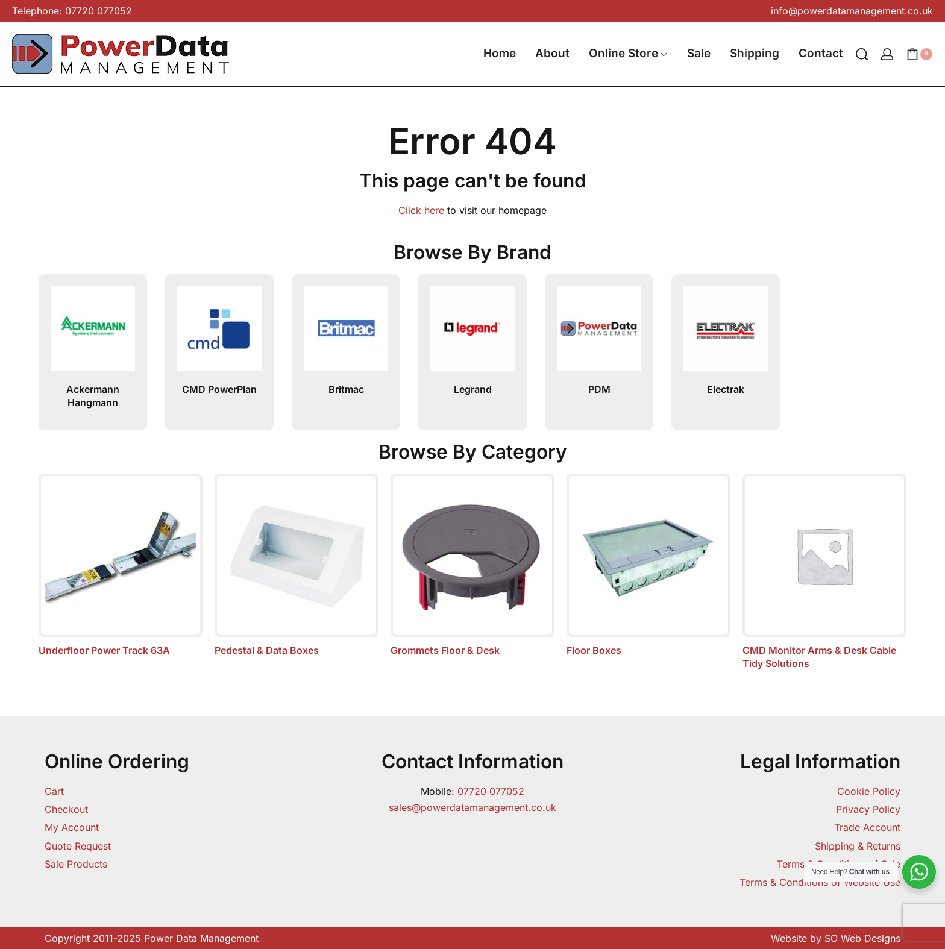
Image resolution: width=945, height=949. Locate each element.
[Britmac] (346, 333)
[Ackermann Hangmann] (93, 333)
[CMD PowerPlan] (219, 333)
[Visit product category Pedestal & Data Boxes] (296, 565)
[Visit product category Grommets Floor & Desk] (472, 565)
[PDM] (599, 333)
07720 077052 (490, 791)
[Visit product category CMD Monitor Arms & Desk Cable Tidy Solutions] (824, 572)
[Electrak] (725, 333)
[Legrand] (472, 333)
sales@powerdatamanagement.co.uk (472, 807)
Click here (421, 210)
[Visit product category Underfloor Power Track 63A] (120, 565)
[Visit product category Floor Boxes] (648, 565)
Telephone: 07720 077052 (72, 11)
